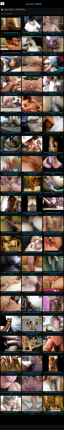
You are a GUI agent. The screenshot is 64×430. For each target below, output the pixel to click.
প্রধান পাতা (3, 13)
